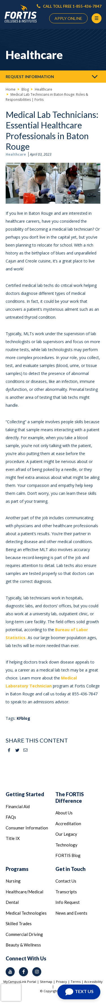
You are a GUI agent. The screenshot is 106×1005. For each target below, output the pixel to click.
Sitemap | (48, 981)
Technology (66, 844)
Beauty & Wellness (23, 944)
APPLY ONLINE (68, 18)
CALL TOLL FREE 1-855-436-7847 (69, 6)
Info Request (67, 902)
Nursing (13, 880)
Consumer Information (27, 827)
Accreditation (68, 823)
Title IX (13, 838)
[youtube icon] (10, 971)
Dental (12, 902)
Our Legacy (66, 834)
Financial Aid (18, 806)
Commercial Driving (24, 934)
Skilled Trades (19, 923)
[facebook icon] (23, 971)
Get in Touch (70, 869)
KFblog (23, 718)
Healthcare (16, 154)
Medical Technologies (26, 913)
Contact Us (65, 880)
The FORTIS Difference (69, 797)
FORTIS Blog (68, 855)
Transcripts (66, 891)
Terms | (77, 981)
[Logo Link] (21, 14)
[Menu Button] (96, 18)
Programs (17, 869)
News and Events (71, 913)
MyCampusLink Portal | (21, 981)
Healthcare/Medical (24, 891)
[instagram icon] (36, 971)
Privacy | (63, 981)
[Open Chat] (78, 992)
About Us (64, 812)
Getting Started (25, 794)
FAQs (11, 817)
